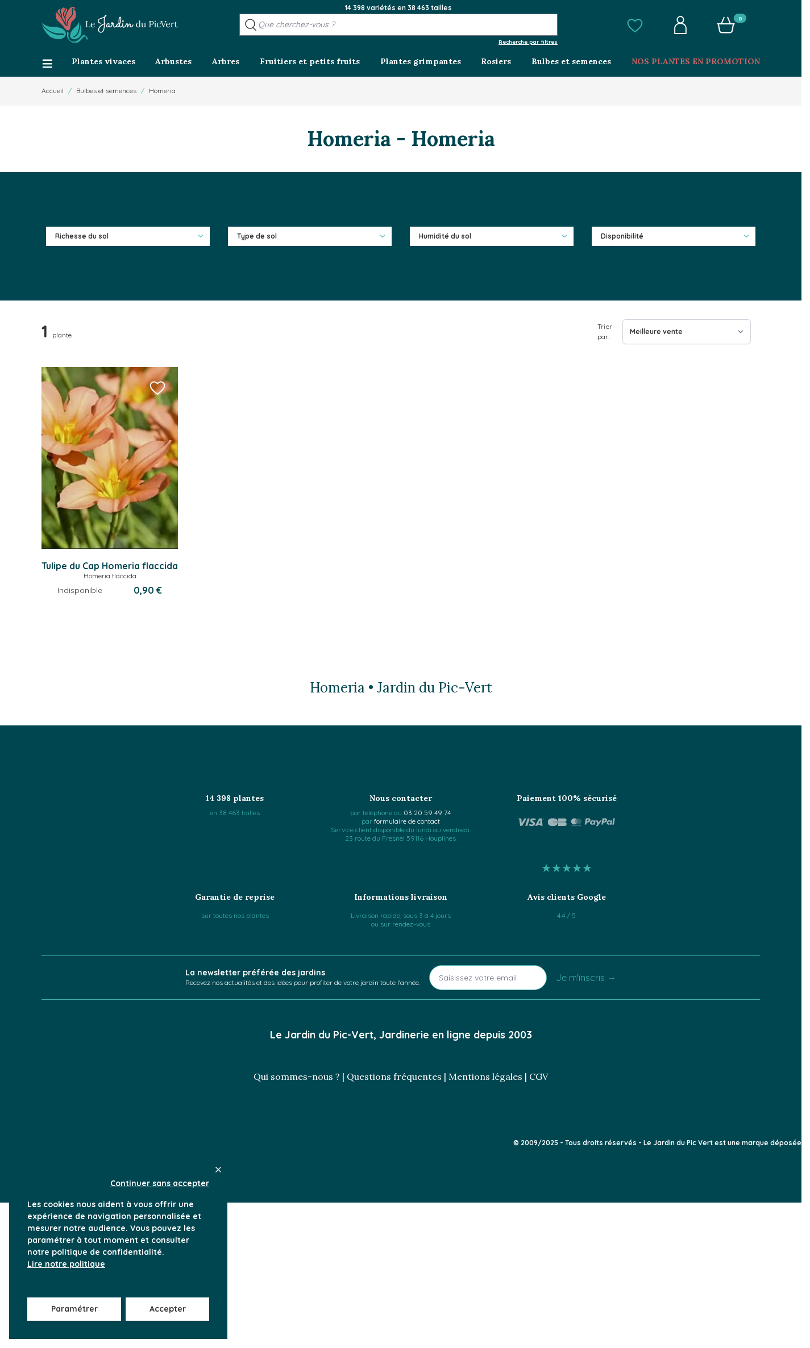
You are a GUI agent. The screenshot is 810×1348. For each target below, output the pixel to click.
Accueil (52, 90)
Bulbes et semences (106, 90)
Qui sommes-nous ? (297, 1076)
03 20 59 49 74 (427, 812)
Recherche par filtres (528, 41)
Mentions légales (485, 1076)
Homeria (162, 90)
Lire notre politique (66, 1264)
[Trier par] (686, 331)
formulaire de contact (407, 821)
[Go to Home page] (109, 25)
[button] (635, 25)
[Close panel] (218, 1169)
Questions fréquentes (394, 1076)
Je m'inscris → (586, 977)
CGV (538, 1076)
